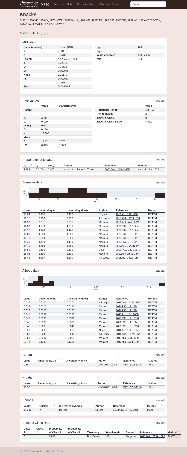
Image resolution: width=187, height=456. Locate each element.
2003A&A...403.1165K (117, 169)
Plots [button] (70, 4)
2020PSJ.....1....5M (126, 234)
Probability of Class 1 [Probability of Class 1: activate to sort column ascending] (55, 430)
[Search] (148, 4)
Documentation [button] (86, 4)
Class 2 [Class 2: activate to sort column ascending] (39, 430)
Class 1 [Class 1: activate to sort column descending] (27, 430)
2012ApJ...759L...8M (127, 253)
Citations (104, 4)
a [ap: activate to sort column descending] (25, 165)
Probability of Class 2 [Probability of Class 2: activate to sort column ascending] (74, 430)
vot (46, 33)
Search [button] (57, 4)
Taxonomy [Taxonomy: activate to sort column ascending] (93, 432)
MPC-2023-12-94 (132, 364)
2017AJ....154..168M (127, 246)
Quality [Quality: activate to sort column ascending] (43, 406)
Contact (116, 4)
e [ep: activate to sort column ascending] (37, 165)
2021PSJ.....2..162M (127, 226)
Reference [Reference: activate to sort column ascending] (111, 165)
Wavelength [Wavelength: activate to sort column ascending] (113, 432)
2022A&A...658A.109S (152, 436)
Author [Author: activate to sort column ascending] (68, 165)
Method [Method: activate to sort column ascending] (142, 165)
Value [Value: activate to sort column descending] (27, 210)
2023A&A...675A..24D (125, 410)
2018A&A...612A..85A (128, 218)
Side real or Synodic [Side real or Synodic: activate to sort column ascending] (70, 406)
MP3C (45, 4)
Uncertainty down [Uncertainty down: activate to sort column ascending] (77, 210)
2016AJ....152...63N (127, 214)
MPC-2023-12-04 (132, 387)
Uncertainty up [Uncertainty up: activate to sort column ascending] (47, 210)
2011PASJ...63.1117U (128, 249)
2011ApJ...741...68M (127, 222)
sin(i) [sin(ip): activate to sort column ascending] (51, 165)
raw (158, 101)
